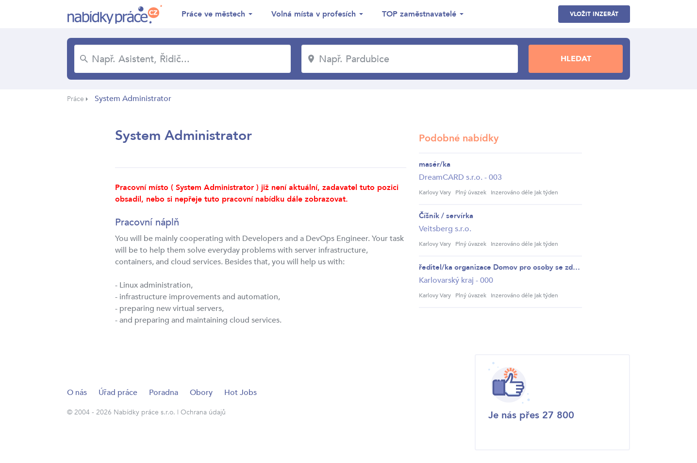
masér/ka (434, 164)
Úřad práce (118, 392)
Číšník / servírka (446, 216)
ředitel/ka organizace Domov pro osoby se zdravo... (500, 267)
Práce (75, 98)
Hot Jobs (240, 392)
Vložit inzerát (594, 14)
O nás (77, 392)
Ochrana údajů (203, 412)
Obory (201, 392)
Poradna (163, 392)
